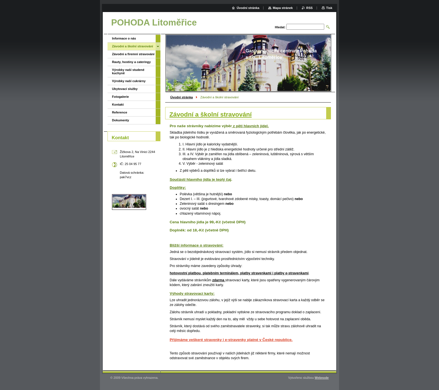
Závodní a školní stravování (132, 46)
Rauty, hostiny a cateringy (131, 62)
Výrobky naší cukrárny (129, 81)
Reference (119, 112)
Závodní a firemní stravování (133, 54)
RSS (309, 8)
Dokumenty (120, 120)
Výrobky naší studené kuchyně (128, 71)
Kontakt (118, 104)
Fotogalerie (120, 96)
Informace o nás (124, 38)
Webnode (322, 377)
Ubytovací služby (124, 88)
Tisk (329, 8)
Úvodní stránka (181, 97)
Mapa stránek (283, 8)
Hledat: (280, 27)
